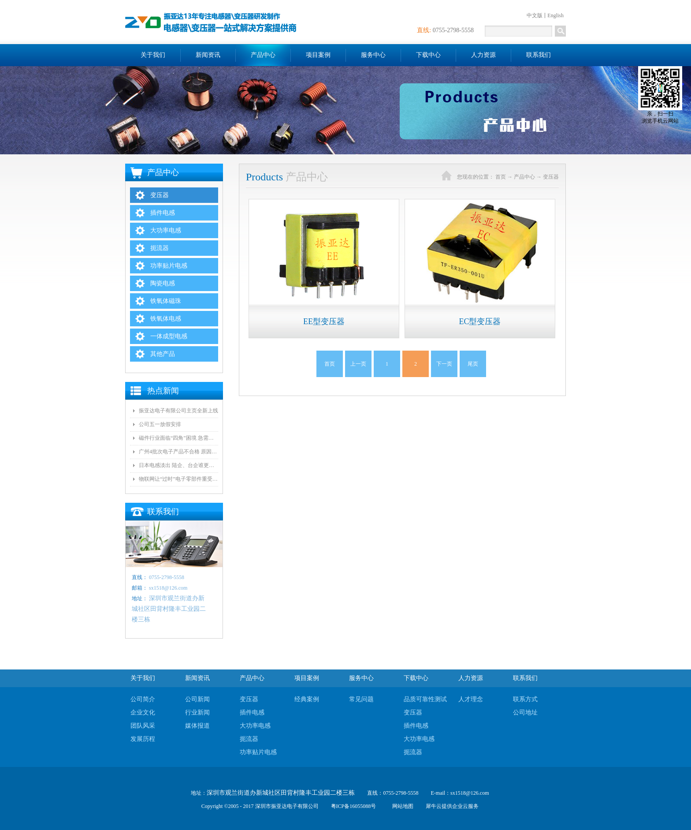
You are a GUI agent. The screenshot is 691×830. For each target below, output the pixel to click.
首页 (329, 364)
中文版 (534, 15)
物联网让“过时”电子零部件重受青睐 (178, 479)
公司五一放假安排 (160, 424)
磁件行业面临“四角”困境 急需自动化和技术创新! (178, 438)
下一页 (444, 364)
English (555, 15)
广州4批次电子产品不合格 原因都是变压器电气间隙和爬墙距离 (178, 452)
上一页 (358, 364)
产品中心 (524, 177)
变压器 (551, 177)
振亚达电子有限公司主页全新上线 (178, 411)
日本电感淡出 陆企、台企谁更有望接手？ (178, 465)
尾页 (473, 364)
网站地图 (401, 806)
